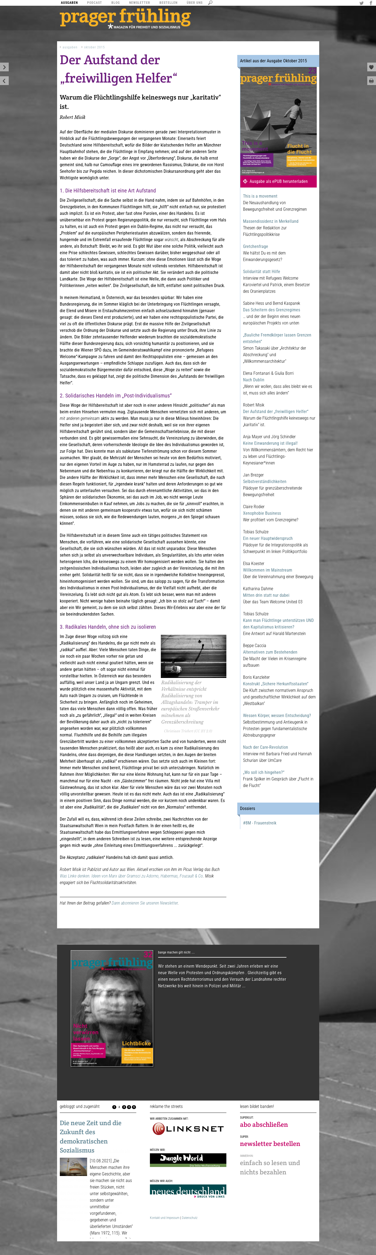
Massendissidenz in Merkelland (270, 221)
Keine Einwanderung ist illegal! (270, 443)
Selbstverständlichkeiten (264, 481)
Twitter (362, 3)
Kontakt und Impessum (164, 1218)
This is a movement (260, 196)
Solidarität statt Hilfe (261, 271)
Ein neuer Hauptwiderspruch (268, 538)
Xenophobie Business (262, 513)
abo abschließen (264, 1124)
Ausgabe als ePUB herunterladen (279, 181)
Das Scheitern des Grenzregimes (271, 309)
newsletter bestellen (270, 1143)
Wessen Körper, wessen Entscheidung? (277, 715)
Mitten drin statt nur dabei (266, 595)
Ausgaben (70, 47)
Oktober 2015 (94, 47)
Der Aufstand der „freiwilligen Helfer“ (275, 411)
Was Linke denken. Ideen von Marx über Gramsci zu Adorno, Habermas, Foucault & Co (131, 876)
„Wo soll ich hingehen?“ (263, 772)
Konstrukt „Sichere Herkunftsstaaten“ (275, 683)
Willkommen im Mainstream (267, 570)
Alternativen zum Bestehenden (270, 652)
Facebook (371, 3)
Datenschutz (189, 1218)
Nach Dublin (253, 379)
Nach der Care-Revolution (265, 747)
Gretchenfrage (255, 246)
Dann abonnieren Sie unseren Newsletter (145, 903)
